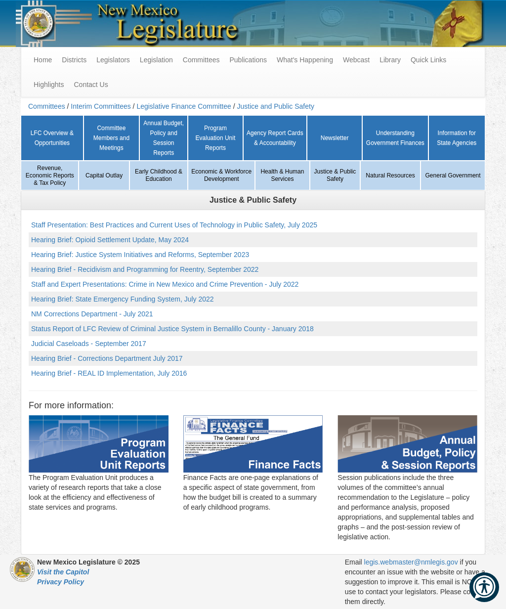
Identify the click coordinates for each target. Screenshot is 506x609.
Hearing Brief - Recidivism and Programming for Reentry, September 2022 (144, 269)
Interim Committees (100, 106)
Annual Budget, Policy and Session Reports (163, 138)
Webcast (356, 60)
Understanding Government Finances (395, 138)
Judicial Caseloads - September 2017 (88, 344)
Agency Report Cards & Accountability (275, 138)
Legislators (113, 60)
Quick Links (428, 60)
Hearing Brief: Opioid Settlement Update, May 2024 (110, 240)
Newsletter (335, 137)
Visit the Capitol (63, 572)
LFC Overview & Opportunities (52, 138)
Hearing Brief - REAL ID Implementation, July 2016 (109, 373)
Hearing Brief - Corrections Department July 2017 (107, 358)
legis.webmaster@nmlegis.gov (411, 562)
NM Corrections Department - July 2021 (92, 314)
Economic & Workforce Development (221, 175)
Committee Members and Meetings (111, 138)
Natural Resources (390, 175)
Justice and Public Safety (275, 106)
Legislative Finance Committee (183, 106)
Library (390, 60)
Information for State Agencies (456, 138)
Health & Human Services (282, 175)
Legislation (156, 60)
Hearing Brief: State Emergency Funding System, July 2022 (122, 299)
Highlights (49, 84)
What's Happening (305, 60)
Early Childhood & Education (158, 175)
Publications (248, 60)
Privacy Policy (60, 582)
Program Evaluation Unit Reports (216, 138)
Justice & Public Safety (335, 175)
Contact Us (91, 84)
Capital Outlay (104, 175)
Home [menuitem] (43, 60)
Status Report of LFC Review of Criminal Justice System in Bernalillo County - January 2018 (172, 329)
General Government (453, 175)
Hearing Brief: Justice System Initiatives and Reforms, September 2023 (140, 255)
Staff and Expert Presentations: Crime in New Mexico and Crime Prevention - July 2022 (164, 284)
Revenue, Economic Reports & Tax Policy (50, 175)
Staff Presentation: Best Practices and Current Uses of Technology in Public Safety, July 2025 (174, 225)
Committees (201, 60)
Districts (74, 60)
